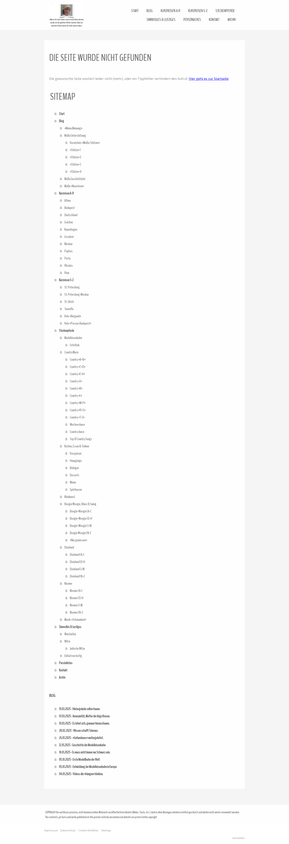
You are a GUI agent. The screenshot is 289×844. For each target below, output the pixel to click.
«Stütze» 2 (75, 157)
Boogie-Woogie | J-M (81, 525)
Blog (150, 10)
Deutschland (70, 215)
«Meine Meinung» (73, 128)
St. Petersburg (72, 287)
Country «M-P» (77, 402)
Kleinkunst (69, 496)
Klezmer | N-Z (76, 612)
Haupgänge (76, 460)
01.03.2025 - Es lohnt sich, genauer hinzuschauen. (84, 723)
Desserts (74, 475)
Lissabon (69, 236)
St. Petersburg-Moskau (76, 294)
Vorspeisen (75, 453)
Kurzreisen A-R (170, 10)
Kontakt (214, 19)
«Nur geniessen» (78, 540)
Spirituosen (76, 489)
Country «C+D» (77, 366)
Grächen (68, 222)
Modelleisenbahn (73, 337)
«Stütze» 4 (75, 171)
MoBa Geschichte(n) (74, 178)
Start (134, 10)
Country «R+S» (77, 410)
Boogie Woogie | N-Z (80, 532)
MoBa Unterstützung (75, 135)
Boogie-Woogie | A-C (81, 511)
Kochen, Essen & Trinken (76, 446)
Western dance (77, 424)
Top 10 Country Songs (81, 439)
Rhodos (68, 265)
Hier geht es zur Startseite (209, 78)
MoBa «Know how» (74, 186)
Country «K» (76, 388)
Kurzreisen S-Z (198, 10)
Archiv (231, 19)
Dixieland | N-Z (77, 576)
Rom (66, 272)
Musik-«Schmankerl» (75, 619)
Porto (67, 258)
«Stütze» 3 (75, 164)
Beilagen (74, 467)
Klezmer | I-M (76, 605)
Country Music (71, 352)
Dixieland (69, 547)
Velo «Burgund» (72, 316)
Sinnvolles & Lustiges (161, 19)
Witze (67, 641)
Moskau (68, 243)
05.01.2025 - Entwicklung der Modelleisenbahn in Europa (88, 766)
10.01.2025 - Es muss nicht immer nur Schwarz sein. (84, 752)
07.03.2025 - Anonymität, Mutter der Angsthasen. (84, 716)
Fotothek (74, 345)
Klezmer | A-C (76, 590)
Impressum (51, 830)
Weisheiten (70, 634)
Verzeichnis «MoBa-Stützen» (85, 142)
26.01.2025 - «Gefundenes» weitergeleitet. (81, 737)
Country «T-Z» (77, 417)
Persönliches (192, 19)
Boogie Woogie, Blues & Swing (80, 504)
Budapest (69, 207)
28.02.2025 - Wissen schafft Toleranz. (78, 730)
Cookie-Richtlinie (88, 830)
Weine (73, 482)
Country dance (77, 431)
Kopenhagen (70, 229)
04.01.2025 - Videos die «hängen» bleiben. (81, 774)
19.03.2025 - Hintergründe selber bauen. (79, 709)
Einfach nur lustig (73, 655)
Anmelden (238, 838)
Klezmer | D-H (76, 598)
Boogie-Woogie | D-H (81, 518)
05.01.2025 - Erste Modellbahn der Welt (79, 759)
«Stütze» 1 (75, 150)
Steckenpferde (225, 10)
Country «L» (76, 395)
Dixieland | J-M (77, 569)
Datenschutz (68, 830)
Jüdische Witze (77, 648)
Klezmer (68, 583)
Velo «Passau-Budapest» (77, 323)
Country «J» (76, 381)
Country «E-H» (77, 374)
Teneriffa (68, 308)
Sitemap (106, 830)
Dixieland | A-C (77, 554)
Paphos (68, 251)
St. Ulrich (69, 301)
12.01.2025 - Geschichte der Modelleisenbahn (82, 745)
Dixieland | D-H (77, 561)
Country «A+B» (77, 359)
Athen (67, 200)
